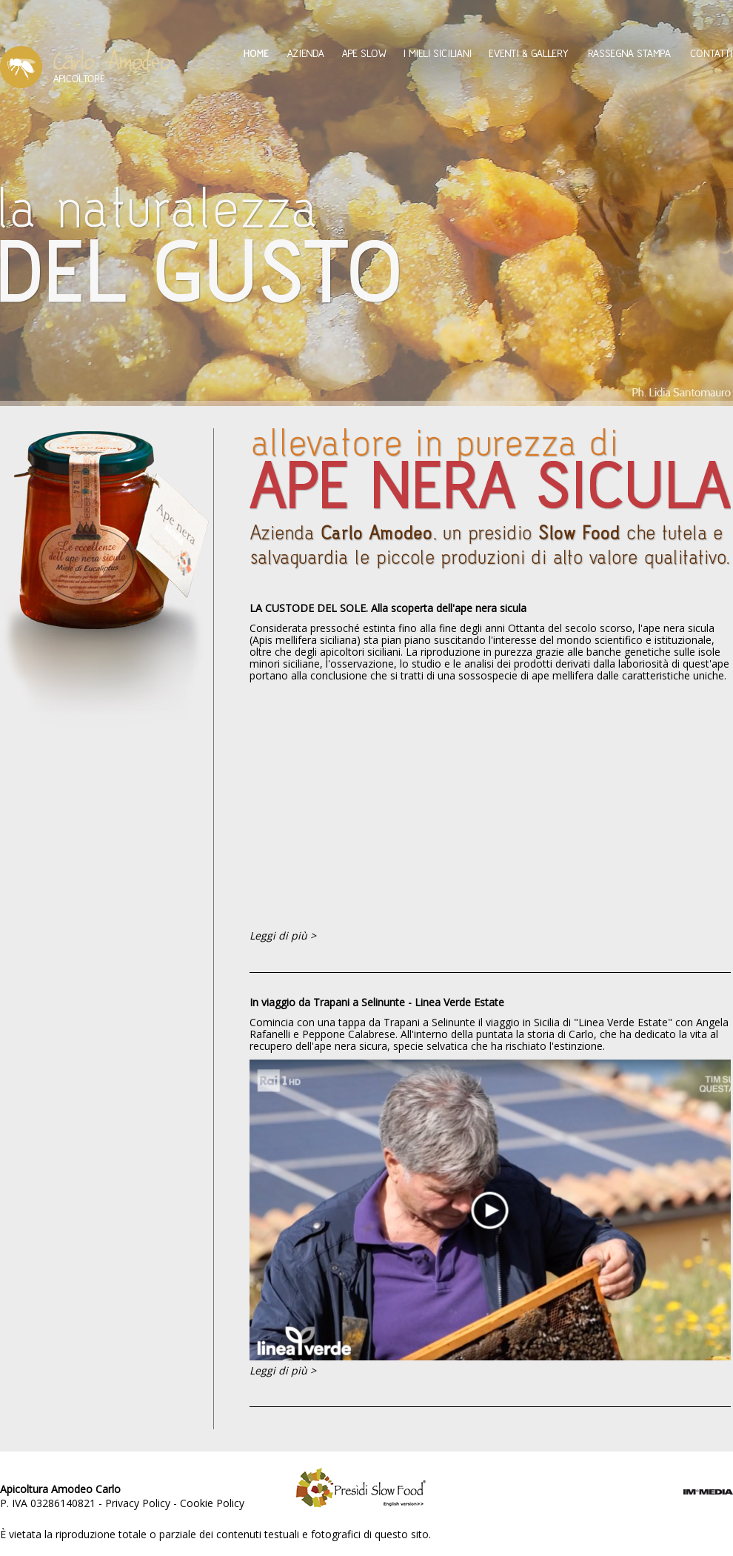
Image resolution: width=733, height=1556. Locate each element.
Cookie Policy (212, 1503)
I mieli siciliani (437, 53)
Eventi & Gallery (529, 53)
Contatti (711, 53)
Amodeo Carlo (85, 67)
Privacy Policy (137, 1503)
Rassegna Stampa (629, 53)
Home (256, 53)
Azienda (305, 53)
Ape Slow (363, 53)
